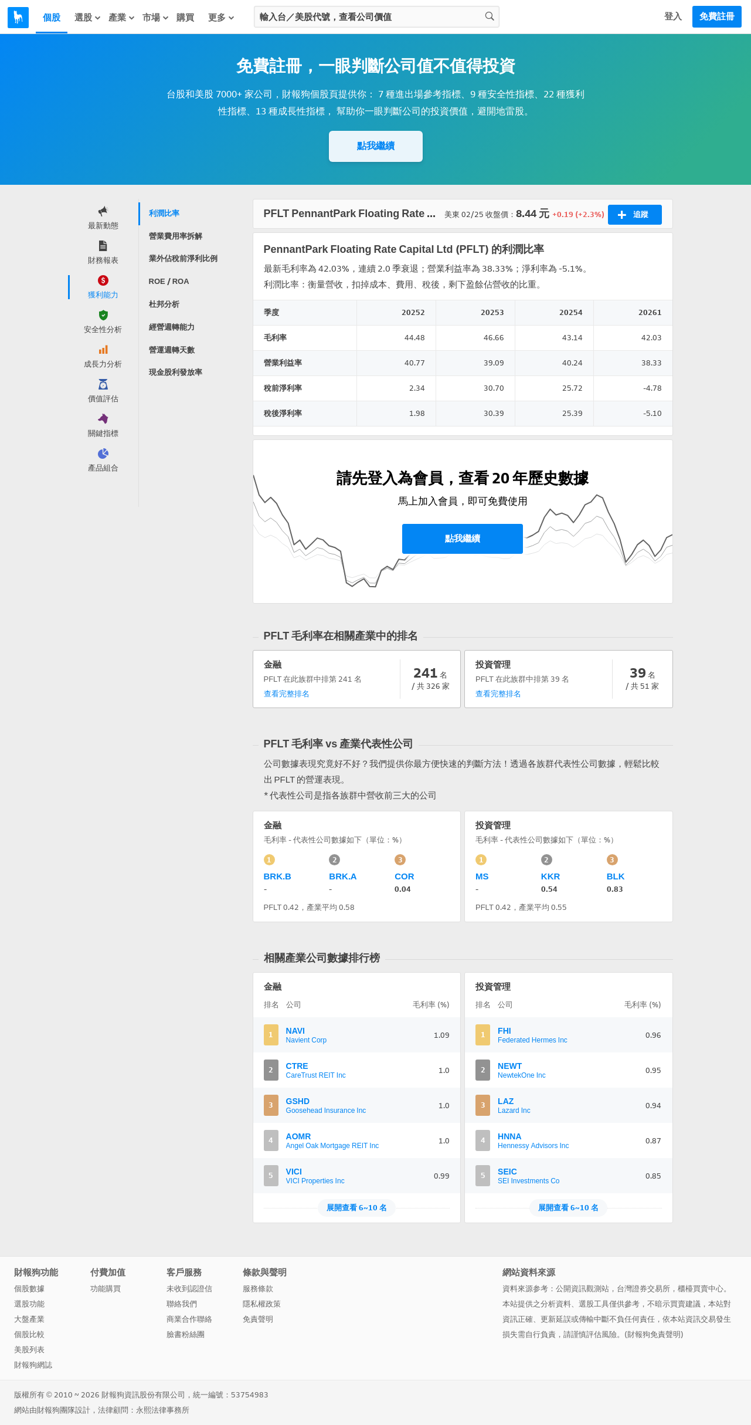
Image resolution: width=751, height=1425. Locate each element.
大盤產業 (29, 1319)
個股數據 (29, 1288)
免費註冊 (717, 16)
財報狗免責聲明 (654, 1334)
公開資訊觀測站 (582, 1288)
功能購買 (105, 1288)
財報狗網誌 (33, 1364)
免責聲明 (258, 1319)
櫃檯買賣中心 (700, 1288)
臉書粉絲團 (185, 1334)
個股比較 (29, 1334)
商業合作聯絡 (189, 1319)
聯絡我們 (181, 1303)
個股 (51, 17)
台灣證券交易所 (643, 1288)
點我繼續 (376, 145)
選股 (87, 17)
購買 (185, 17)
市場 (155, 17)
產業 (121, 17)
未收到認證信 (189, 1288)
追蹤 (632, 214)
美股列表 (29, 1349)
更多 (221, 17)
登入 (673, 16)
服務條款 (258, 1288)
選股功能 (29, 1303)
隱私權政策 (262, 1303)
